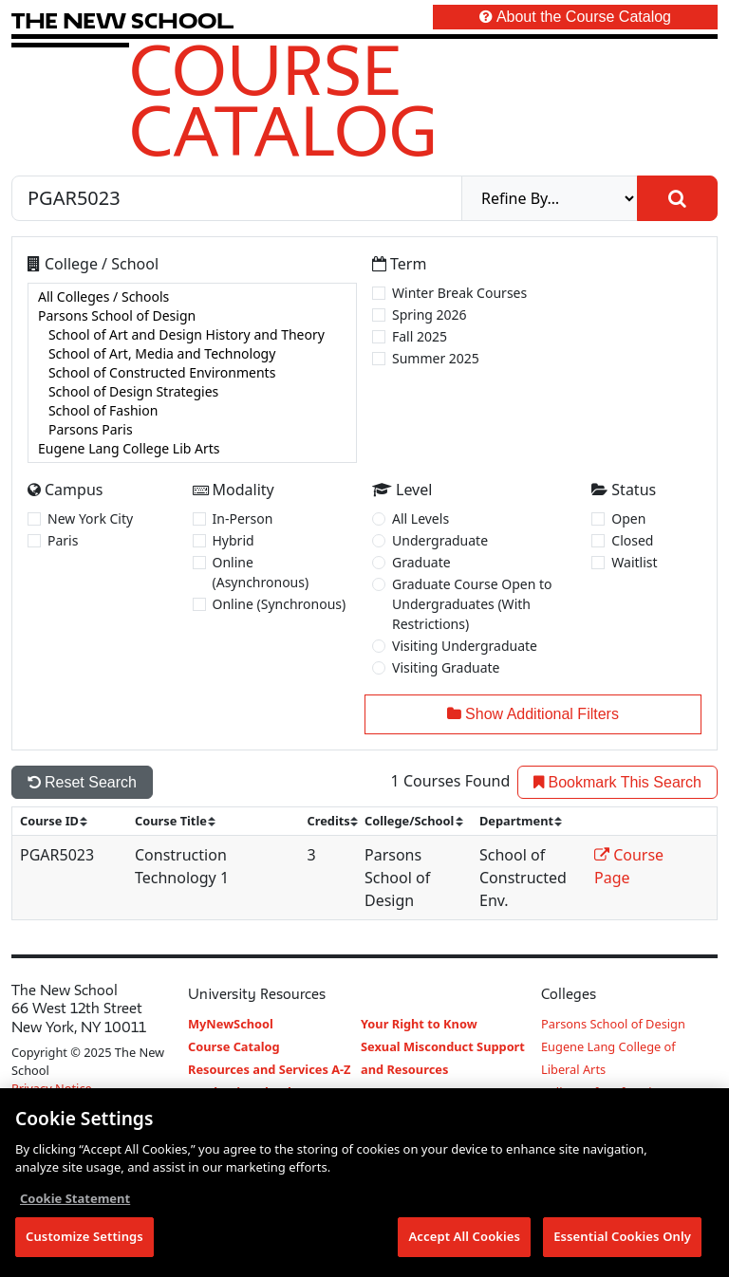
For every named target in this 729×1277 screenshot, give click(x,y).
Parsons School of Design (192, 315)
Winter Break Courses (459, 293)
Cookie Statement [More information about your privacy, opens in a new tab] (75, 1198)
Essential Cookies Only (622, 1237)
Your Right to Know (419, 1023)
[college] (192, 373)
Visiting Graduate (446, 667)
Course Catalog (283, 99)
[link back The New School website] (122, 20)
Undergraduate (440, 540)
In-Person (243, 518)
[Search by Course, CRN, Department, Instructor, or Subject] (236, 198)
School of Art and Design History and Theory (192, 334)
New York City (90, 518)
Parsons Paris (192, 429)
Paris (62, 540)
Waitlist (634, 562)
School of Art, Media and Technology (192, 353)
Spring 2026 (429, 314)
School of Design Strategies (192, 391)
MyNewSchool (230, 1023)
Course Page (629, 866)
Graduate (421, 562)
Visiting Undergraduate (464, 646)
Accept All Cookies (464, 1237)
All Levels (420, 518)
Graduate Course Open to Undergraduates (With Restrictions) (472, 604)
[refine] (549, 198)
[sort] (61, 821)
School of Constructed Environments (192, 372)
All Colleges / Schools (192, 296)
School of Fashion (192, 410)
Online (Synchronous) (279, 604)
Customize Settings (84, 1237)
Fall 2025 (419, 336)
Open (628, 518)
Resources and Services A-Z (269, 1069)
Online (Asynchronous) (261, 572)
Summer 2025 (435, 358)
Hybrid (233, 540)
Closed (632, 540)
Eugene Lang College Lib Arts (192, 448)
